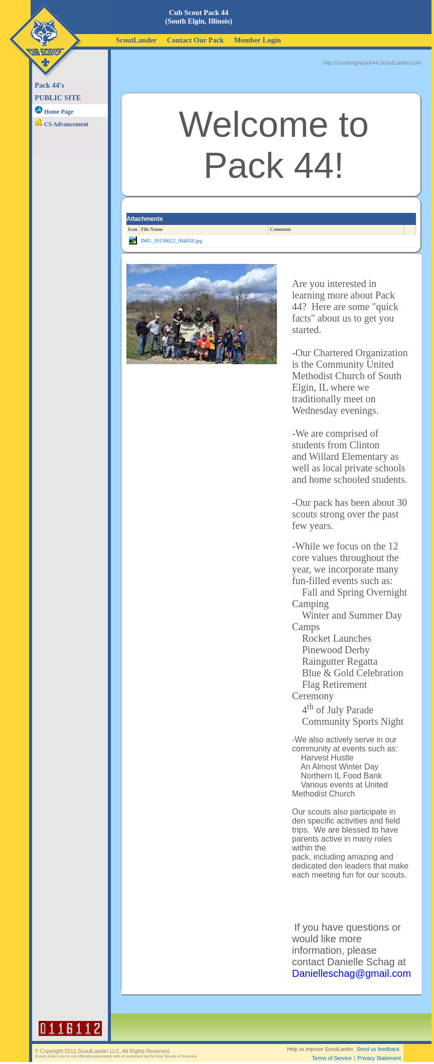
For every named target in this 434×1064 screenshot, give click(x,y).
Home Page (54, 111)
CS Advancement (61, 124)
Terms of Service (332, 1058)
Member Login (257, 40)
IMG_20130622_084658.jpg (171, 240)
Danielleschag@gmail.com (351, 973)
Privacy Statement (379, 1058)
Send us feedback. (379, 1049)
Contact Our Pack (195, 40)
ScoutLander (136, 40)
